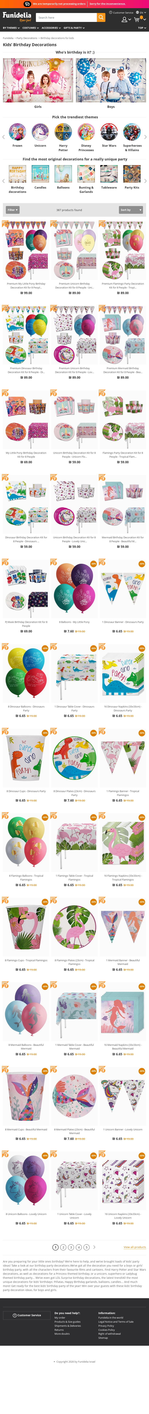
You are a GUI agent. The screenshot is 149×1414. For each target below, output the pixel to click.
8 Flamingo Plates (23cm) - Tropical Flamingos (74, 962)
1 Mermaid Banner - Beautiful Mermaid (123, 962)
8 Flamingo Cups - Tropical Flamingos (26, 960)
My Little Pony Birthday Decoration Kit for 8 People (26, 454)
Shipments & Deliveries (68, 1325)
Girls (38, 107)
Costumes (29, 27)
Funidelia (8, 38)
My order (60, 1317)
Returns (59, 1330)
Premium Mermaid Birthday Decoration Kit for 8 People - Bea (122, 370)
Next (145, 137)
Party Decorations (26, 38)
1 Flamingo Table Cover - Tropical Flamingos (74, 877)
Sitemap (103, 1338)
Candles (40, 187)
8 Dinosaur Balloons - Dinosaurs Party (26, 708)
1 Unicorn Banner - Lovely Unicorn (122, 1129)
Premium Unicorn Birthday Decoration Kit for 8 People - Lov (74, 370)
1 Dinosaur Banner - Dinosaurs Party (123, 622)
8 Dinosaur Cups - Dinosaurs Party (26, 791)
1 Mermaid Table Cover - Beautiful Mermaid (74, 1046)
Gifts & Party (73, 27)
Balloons (63, 187)
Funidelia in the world (110, 1317)
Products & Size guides (68, 1321)
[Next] (94, 1247)
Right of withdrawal (109, 1333)
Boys (111, 107)
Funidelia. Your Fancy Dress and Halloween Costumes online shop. (17, 17)
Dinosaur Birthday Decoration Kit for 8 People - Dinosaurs (26, 539)
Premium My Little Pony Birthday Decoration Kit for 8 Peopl (26, 285)
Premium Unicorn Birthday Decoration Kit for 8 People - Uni (74, 285)
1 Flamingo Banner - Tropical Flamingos (123, 793)
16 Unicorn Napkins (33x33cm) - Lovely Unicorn (123, 1216)
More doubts (62, 1333)
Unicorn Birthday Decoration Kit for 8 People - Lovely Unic (74, 539)
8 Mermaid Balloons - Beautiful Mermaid (26, 1046)
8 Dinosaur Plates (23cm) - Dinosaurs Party (74, 793)
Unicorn (40, 145)
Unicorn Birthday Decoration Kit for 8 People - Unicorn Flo (74, 454)
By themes (10, 27)
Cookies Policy (106, 1330)
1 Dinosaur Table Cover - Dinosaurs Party (74, 708)
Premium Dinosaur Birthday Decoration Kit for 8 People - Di (26, 370)
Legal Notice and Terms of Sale (115, 1321)
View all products (135, 1247)
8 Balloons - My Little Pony (74, 622)
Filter (11, 210)
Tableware (109, 187)
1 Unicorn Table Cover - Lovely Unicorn (74, 1216)
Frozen (17, 145)
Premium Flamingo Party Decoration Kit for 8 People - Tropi (123, 285)
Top (140, 27)
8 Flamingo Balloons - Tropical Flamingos (26, 877)
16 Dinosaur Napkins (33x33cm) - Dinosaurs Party (123, 708)
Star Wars (109, 145)
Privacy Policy (106, 1325)
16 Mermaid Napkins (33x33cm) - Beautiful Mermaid (123, 1046)
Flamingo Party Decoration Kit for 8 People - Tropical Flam (123, 454)
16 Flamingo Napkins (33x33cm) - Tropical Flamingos (123, 877)
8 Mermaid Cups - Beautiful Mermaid (26, 1129)
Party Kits (132, 187)
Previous (3, 137)
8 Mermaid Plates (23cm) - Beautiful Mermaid (74, 1131)
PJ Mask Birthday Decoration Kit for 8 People (26, 624)
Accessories (50, 27)
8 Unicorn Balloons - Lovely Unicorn (26, 1214)
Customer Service (27, 1315)
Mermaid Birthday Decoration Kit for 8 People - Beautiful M (123, 539)
